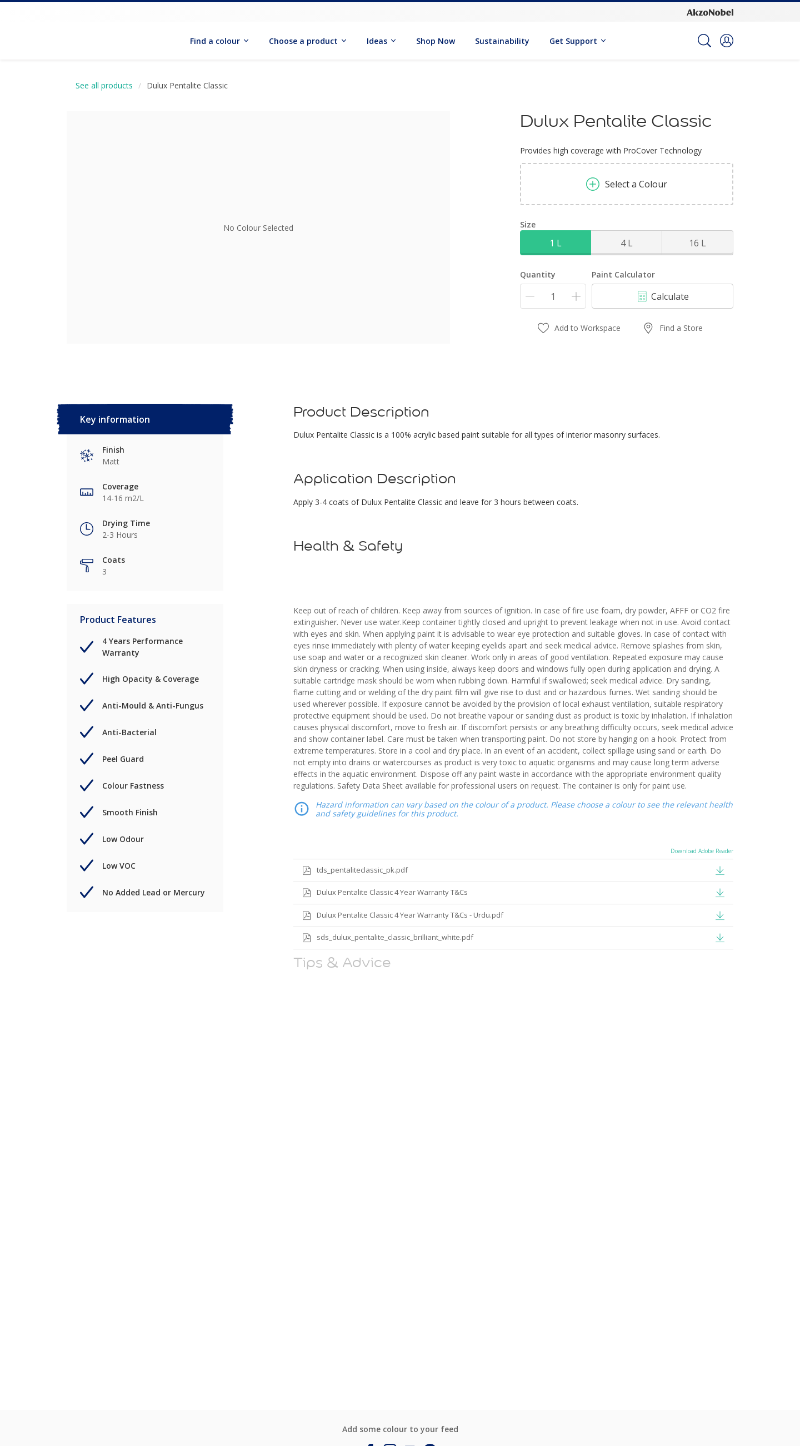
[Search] (704, 40)
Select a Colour (626, 184)
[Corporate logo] (710, 12)
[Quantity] (553, 296)
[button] (726, 40)
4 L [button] (627, 243)
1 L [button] (555, 243)
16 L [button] (697, 243)
